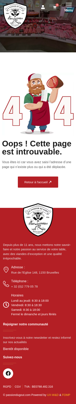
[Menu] (69, 5)
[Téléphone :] (6, 284)
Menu (68, 10)
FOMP (66, 395)
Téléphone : (19, 281)
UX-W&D (53, 395)
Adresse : (18, 267)
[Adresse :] (6, 270)
